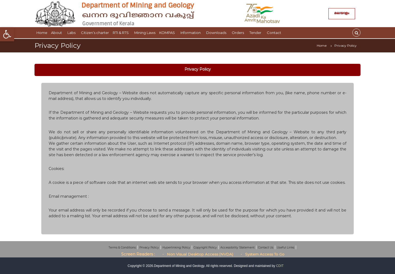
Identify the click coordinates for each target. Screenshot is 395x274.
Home (41, 32)
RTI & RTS (121, 32)
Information (191, 32)
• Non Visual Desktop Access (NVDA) (197, 254)
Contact (275, 32)
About (57, 32)
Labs (72, 32)
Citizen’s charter (95, 32)
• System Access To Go (262, 254)
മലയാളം (341, 13)
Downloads (217, 32)
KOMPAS (168, 32)
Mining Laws (144, 32)
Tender (256, 32)
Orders (239, 32)
